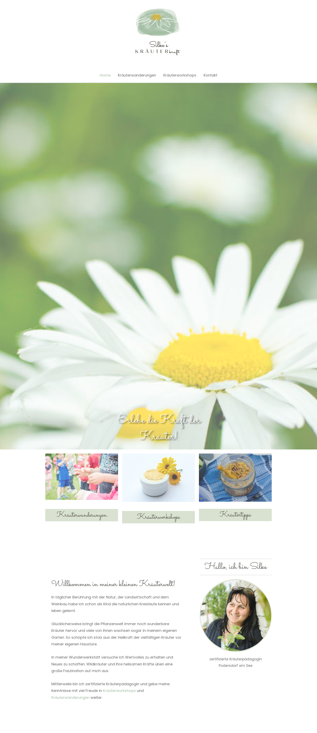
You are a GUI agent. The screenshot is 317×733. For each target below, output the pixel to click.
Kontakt (210, 75)
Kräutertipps (235, 515)
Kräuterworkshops (179, 75)
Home (105, 75)
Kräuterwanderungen (137, 75)
